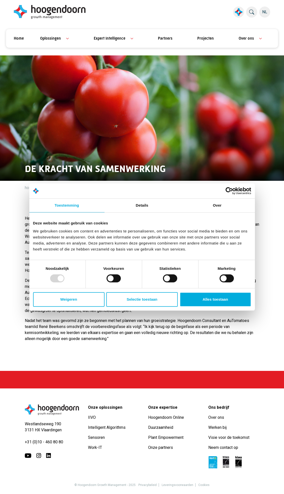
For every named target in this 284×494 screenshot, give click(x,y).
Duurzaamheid (161, 427)
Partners (165, 38)
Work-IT (95, 447)
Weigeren (68, 299)
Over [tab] (217, 205)
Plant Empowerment (166, 437)
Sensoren (96, 437)
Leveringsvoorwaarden (177, 485)
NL (264, 12)
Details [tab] (142, 205)
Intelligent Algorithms (107, 427)
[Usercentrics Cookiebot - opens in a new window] (229, 191)
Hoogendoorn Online (166, 417)
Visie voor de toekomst (228, 437)
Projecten (205, 38)
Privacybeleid (147, 485)
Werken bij (217, 427)
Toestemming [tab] (67, 205)
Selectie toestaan (142, 299)
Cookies (204, 485)
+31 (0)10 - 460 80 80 (44, 442)
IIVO (92, 417)
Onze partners (160, 447)
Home (19, 38)
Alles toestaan (215, 299)
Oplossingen (50, 38)
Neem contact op (223, 447)
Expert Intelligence (109, 38)
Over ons (246, 38)
